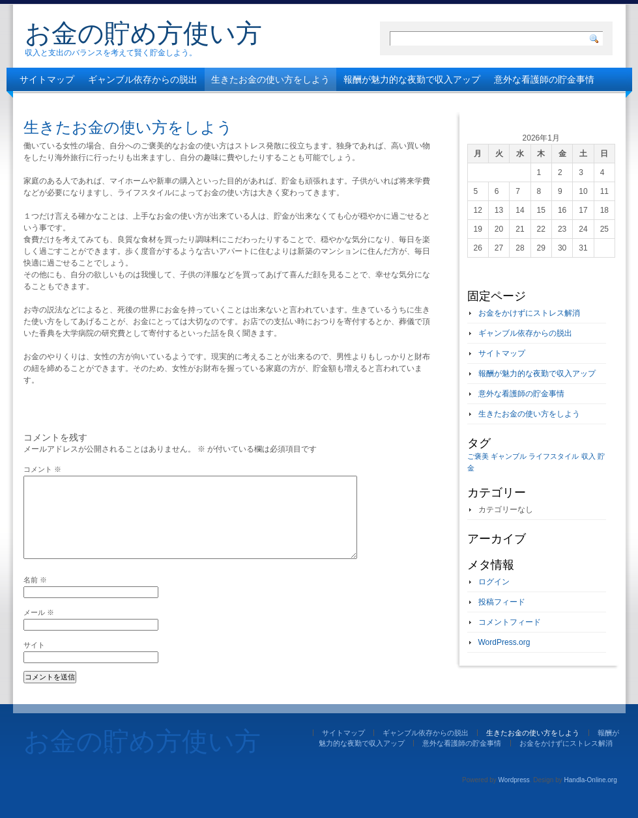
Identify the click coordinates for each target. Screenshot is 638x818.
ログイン (494, 581)
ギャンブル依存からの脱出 (142, 79)
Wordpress (514, 780)
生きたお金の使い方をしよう (270, 79)
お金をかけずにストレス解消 (79, 103)
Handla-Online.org (590, 780)
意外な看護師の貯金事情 (544, 79)
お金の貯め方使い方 (143, 33)
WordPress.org (504, 642)
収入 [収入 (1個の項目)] (588, 456)
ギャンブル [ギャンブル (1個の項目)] (509, 456)
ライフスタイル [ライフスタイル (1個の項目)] (554, 456)
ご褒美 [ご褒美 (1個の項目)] (478, 456)
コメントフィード (509, 622)
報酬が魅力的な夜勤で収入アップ (411, 79)
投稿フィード (501, 602)
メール (38, 612)
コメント (42, 469)
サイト (34, 645)
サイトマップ (47, 79)
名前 (35, 580)
